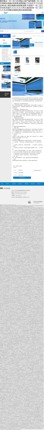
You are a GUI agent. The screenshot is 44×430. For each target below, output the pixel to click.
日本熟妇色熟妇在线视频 (27, 289)
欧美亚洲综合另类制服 (13, 214)
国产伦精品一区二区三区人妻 (20, 413)
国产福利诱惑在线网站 (31, 251)
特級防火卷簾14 (27, 64)
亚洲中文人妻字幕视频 (19, 289)
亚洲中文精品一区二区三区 (39, 258)
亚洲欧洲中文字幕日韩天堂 (21, 373)
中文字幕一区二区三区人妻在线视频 (22, 283)
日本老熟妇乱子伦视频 (16, 335)
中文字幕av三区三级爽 (7, 310)
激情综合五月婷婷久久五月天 (6, 351)
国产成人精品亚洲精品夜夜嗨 (9, 277)
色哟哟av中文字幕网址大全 (4, 360)
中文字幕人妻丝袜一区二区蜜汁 (33, 341)
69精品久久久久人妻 (24, 372)
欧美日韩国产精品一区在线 (7, 226)
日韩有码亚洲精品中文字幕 (6, 319)
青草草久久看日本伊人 (32, 370)
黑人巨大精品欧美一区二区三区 (20, 255)
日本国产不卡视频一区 (34, 358)
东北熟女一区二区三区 (18, 215)
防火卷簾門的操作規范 (5, 60)
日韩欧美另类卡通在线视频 (34, 406)
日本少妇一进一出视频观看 (32, 219)
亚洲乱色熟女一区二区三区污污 (33, 208)
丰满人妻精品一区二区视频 (20, 262)
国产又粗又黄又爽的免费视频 (35, 330)
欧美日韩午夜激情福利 (28, 271)
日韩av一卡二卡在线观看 (19, 415)
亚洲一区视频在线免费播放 (11, 425)
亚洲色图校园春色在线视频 (33, 416)
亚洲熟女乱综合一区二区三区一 (21, 360)
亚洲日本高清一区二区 (22, 362)
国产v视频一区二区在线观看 (36, 234)
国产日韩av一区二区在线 (30, 390)
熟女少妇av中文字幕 (23, 328)
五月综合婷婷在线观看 (26, 264)
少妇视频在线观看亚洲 (22, 279)
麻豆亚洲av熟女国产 (26, 395)
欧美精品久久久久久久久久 (16, 251)
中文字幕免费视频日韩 (30, 314)
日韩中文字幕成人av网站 (30, 325)
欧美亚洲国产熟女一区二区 (39, 397)
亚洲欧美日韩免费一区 (33, 257)
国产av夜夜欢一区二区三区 (21, 414)
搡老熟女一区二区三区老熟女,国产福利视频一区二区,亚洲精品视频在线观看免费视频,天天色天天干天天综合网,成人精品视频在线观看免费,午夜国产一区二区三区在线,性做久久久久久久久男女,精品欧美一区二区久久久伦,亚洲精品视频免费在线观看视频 (21, 5)
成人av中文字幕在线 (38, 356)
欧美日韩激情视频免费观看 (29, 368)
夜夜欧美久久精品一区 (8, 253)
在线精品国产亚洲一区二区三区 (11, 371)
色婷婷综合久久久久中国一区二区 (34, 283)
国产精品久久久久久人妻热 (20, 366)
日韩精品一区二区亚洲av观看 (36, 216)
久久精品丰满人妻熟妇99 (5, 380)
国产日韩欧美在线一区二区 (8, 309)
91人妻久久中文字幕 (39, 285)
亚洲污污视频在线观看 (17, 317)
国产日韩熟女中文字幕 (26, 282)
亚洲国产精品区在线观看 (21, 409)
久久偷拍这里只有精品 (11, 272)
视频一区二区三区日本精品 (35, 309)
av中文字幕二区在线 (15, 351)
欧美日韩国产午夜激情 (31, 268)
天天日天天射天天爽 (15, 247)
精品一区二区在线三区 (5, 242)
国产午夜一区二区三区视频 (33, 272)
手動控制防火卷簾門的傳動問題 (6, 59)
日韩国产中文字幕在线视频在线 (17, 305)
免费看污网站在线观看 (25, 215)
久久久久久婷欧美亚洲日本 (25, 301)
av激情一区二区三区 (4, 258)
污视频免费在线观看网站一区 (26, 330)
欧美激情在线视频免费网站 (4, 238)
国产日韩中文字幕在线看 (36, 220)
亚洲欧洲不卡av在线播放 (28, 220)
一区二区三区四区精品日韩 (18, 221)
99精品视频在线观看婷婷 (5, 268)
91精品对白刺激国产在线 (19, 400)
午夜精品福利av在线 (27, 303)
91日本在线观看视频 (7, 306)
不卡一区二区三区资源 (21, 323)
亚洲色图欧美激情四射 (37, 414)
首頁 (2, 183)
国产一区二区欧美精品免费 (31, 229)
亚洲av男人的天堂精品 (29, 255)
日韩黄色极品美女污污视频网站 (35, 311)
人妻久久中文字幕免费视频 (30, 365)
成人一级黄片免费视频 (11, 232)
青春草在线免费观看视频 (39, 215)
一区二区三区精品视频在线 (28, 316)
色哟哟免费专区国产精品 (31, 397)
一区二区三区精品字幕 (22, 329)
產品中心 (5, 36)
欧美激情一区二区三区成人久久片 (7, 243)
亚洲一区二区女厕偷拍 (30, 336)
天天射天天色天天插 (34, 388)
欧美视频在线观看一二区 (31, 244)
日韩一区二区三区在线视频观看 (33, 270)
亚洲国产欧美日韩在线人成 (36, 312)
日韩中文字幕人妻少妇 (12, 297)
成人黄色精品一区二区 (34, 402)
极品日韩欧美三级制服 (25, 218)
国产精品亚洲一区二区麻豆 (18, 224)
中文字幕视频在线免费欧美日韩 (35, 339)
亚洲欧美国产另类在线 (13, 373)
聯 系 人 (15, 170)
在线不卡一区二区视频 (7, 368)
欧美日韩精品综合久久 (13, 230)
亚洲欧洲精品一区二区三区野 (37, 260)
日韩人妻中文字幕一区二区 (26, 363)
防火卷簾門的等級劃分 (5, 49)
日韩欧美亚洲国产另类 (12, 300)
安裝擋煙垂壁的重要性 (5, 50)
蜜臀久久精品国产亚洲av (13, 298)
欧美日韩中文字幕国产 (27, 207)
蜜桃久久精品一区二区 (27, 308)
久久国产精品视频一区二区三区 (28, 425)
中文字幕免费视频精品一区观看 (19, 308)
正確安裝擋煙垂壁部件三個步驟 (6, 55)
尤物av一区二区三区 (7, 212)
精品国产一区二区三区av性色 (25, 352)
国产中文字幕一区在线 (38, 345)
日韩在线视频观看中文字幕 (8, 328)
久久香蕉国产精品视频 (7, 424)
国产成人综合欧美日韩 (9, 402)
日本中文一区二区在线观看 (23, 227)
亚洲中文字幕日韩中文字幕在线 (38, 275)
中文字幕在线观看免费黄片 (21, 269)
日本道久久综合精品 (25, 377)
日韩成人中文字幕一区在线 (36, 223)
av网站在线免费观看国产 (27, 232)
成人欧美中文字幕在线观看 (29, 412)
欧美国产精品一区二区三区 (32, 210)
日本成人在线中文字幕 (12, 222)
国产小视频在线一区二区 (15, 322)
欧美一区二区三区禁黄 (7, 393)
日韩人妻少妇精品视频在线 (11, 282)
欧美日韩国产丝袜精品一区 (13, 217)
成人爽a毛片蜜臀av (28, 247)
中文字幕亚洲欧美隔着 (23, 233)
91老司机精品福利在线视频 (30, 362)
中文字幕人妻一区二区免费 (6, 237)
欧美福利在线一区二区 (35, 357)
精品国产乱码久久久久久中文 (19, 361)
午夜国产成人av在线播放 (39, 268)
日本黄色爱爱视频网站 (18, 272)
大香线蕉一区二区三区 (35, 262)
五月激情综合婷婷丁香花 (24, 253)
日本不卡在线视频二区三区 (10, 384)
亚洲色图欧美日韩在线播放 (24, 226)
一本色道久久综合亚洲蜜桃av (6, 356)
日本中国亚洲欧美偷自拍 (4, 244)
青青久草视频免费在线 (5, 229)
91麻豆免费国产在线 (38, 269)
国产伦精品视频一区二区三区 (14, 392)
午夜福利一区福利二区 (34, 366)
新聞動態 (26, 183)
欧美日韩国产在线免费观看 (30, 414)
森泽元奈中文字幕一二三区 (21, 214)
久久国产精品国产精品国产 (20, 234)
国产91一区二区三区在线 (13, 380)
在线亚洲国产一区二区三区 (32, 285)
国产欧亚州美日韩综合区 (4, 245)
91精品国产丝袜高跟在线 (17, 218)
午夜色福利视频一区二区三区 (28, 384)
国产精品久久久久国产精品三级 (26, 396)
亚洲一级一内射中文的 (18, 346)
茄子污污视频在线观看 (25, 249)
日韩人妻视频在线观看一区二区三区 (10, 265)
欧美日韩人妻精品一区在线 (6, 231)
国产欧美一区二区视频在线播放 (7, 343)
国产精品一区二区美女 (3, 366)
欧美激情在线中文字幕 (19, 404)
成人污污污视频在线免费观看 (36, 407)
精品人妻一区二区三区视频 (16, 233)
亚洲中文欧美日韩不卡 (31, 356)
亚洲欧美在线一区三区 (25, 267)
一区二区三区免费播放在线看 (12, 244)
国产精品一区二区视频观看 (8, 315)
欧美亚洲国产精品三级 (35, 211)
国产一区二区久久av (32, 376)
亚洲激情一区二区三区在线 (30, 269)
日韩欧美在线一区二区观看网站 (20, 365)
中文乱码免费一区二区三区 (6, 394)
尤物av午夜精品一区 (9, 399)
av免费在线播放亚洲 (25, 272)
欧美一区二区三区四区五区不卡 (15, 306)
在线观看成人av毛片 (20, 256)
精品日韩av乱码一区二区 (11, 303)
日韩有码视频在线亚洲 (35, 271)
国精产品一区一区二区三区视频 (37, 222)
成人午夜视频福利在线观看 (18, 299)
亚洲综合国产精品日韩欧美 (9, 301)
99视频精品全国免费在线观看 (34, 332)
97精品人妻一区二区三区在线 (16, 294)
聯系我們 (39, 183)
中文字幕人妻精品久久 (11, 395)
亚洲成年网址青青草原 (16, 315)
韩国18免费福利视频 (24, 251)
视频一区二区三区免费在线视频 (6, 280)
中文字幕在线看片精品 (8, 219)
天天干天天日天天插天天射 (12, 216)
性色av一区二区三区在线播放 (17, 274)
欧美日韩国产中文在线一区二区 (9, 357)
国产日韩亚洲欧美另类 (24, 258)
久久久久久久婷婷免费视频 (19, 326)
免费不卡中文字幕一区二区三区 (38, 413)
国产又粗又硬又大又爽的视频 (29, 254)
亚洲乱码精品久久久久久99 (15, 280)
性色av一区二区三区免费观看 (18, 260)
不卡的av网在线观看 (26, 404)
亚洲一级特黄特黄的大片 (39, 348)
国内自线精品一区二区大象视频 (32, 296)
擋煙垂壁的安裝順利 (5, 53)
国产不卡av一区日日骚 (11, 267)
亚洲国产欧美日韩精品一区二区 (5, 338)
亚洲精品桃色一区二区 (12, 398)
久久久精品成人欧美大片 (37, 384)
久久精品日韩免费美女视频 (24, 287)
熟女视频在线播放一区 (16, 243)
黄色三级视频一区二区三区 (19, 321)
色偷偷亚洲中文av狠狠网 (30, 240)
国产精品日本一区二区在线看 (23, 280)
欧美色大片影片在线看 (15, 362)
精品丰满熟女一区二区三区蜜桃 (26, 304)
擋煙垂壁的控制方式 (5, 52)
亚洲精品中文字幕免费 (3, 303)
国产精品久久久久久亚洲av (8, 248)
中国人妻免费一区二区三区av (26, 277)
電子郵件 (15, 175)
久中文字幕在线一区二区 (17, 345)
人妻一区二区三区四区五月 (7, 403)
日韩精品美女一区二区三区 (23, 348)
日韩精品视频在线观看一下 (22, 336)
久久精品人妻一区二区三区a (20, 276)
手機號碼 (15, 172)
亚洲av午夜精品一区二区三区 (21, 288)
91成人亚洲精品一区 (19, 377)
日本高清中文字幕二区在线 (9, 407)
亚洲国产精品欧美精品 (4, 225)
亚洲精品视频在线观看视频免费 (15, 338)
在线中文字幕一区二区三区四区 (12, 325)
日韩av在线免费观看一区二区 (20, 418)
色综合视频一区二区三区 (32, 287)
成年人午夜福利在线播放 (32, 320)
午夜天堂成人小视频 (4, 325)
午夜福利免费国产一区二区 (16, 372)
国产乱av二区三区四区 (36, 351)
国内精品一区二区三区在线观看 (22, 229)
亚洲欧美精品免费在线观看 (9, 383)
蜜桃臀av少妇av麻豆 (6, 254)
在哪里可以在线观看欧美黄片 (21, 354)
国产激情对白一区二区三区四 (27, 415)
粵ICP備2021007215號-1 (19, 192)
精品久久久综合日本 (27, 366)
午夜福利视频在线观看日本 (36, 308)
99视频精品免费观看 (26, 295)
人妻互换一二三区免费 (31, 306)
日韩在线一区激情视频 (23, 399)
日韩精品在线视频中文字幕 (11, 418)
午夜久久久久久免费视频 (12, 404)
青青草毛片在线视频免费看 (5, 275)
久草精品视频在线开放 (19, 207)
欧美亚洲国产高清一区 (38, 298)
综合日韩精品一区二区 (24, 291)
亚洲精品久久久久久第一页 (37, 255)
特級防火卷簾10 (6, 80)
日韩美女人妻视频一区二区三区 (31, 214)
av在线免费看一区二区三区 (27, 313)
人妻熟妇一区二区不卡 (35, 230)
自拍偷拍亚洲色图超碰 (26, 339)
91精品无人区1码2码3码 (6, 284)
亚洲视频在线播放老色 (27, 389)
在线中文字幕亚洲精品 (19, 382)
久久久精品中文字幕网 (40, 337)
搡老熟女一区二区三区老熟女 (12, 269)
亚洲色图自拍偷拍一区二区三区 (31, 310)
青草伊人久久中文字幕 (13, 288)
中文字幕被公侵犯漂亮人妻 (12, 225)
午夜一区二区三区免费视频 (16, 376)
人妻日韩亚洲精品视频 (17, 277)
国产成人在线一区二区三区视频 (19, 384)
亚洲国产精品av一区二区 (17, 304)
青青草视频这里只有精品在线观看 (37, 420)
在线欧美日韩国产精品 (12, 211)
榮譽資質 (20, 183)
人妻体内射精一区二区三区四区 (12, 223)
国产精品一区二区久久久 (7, 387)
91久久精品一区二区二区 (23, 356)
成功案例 (14, 183)
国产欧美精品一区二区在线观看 (24, 387)
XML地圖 (24, 192)
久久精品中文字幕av (8, 390)
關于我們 (32, 183)
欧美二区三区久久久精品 (17, 428)
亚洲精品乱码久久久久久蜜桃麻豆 (14, 348)
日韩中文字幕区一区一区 (26, 311)
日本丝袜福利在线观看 (12, 240)
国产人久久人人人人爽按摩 (16, 253)
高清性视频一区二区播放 (13, 229)
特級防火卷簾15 (17, 64)
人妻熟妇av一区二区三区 (15, 208)
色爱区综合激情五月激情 (15, 329)
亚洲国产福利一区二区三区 (23, 320)
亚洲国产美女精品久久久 (9, 330)
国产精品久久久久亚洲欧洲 (26, 307)
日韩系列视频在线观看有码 (33, 322)
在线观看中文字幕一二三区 (6, 370)
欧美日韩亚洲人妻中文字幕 (38, 425)
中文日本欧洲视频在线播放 (35, 363)
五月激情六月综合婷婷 (32, 253)
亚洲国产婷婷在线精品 (13, 389)
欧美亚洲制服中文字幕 (37, 409)
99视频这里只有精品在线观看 (11, 289)
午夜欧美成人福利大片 (39, 370)
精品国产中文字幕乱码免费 (20, 238)
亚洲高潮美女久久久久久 (19, 313)
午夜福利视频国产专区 (27, 245)
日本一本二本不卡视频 (10, 416)
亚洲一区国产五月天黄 (39, 310)
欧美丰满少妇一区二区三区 (23, 208)
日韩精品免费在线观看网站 (12, 245)
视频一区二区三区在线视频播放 (15, 284)
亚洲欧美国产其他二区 (38, 227)
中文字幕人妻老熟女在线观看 (38, 368)
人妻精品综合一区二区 (21, 278)
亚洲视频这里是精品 (27, 256)
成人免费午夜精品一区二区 (38, 360)
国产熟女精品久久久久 (18, 267)
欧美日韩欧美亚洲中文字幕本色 (22, 231)
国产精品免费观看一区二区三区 (17, 364)
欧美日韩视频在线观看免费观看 (13, 423)
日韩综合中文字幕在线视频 (30, 394)
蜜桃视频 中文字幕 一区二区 (8, 352)
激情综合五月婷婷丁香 (9, 339)
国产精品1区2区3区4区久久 (35, 304)
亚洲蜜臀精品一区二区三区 (5, 355)
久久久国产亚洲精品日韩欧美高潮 (25, 257)
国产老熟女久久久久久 (16, 352)
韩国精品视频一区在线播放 (14, 323)
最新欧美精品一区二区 (11, 400)
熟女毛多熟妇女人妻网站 (30, 288)
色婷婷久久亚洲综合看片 (11, 276)
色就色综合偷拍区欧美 (15, 287)
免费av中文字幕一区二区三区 (29, 409)
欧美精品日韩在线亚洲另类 (20, 300)
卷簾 (4, 40)
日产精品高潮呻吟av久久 (28, 222)
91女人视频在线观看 (3, 399)
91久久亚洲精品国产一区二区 (8, 281)
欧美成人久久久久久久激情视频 (33, 218)
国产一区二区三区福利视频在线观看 (18, 248)
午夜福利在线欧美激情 (24, 294)
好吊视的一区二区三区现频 (38, 212)
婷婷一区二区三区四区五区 (33, 249)
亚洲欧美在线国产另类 (11, 410)
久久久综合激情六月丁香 (28, 262)
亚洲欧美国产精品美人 (5, 323)
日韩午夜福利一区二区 (34, 213)
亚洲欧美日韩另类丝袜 (28, 217)
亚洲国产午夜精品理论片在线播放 (14, 268)
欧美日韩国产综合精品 (5, 300)
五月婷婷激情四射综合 (14, 393)
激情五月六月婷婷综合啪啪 (16, 309)
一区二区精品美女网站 (21, 427)
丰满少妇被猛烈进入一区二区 (14, 257)
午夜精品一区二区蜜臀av (28, 234)
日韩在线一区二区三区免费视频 (31, 353)
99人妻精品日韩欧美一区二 (24, 219)
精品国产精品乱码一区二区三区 (38, 336)
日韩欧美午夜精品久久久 (14, 212)
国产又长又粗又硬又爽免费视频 (38, 326)
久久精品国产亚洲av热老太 (24, 422)
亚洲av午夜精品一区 (14, 344)
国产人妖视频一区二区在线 (37, 382)
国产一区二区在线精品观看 (4, 337)
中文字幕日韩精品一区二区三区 (39, 365)
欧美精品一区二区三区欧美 (39, 250)
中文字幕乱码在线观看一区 (25, 324)
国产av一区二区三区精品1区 (9, 221)
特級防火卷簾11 (6, 72)
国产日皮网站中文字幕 (5, 278)
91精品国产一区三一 (13, 231)
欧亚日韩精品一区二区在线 (36, 423)
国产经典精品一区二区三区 (34, 303)
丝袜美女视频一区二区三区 (37, 300)
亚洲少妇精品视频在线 (21, 242)
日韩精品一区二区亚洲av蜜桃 (10, 234)
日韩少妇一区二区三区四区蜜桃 (28, 383)
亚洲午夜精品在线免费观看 (27, 286)
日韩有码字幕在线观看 (17, 301)
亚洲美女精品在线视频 (18, 252)
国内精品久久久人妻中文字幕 (13, 242)
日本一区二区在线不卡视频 (24, 270)
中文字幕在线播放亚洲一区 (35, 293)
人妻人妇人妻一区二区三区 (9, 290)
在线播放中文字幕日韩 (12, 381)
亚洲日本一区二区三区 (32, 302)
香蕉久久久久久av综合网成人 (15, 237)
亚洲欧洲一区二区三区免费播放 (25, 367)
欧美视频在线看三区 (15, 405)
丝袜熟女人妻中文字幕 (29, 340)
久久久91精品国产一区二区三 (32, 391)
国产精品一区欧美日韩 (15, 320)
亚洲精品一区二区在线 (37, 327)
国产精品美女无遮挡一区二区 (11, 207)
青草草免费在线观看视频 (25, 374)
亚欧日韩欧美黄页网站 (19, 297)
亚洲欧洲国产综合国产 (3, 207)
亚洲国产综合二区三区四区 (20, 421)
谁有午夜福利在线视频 (22, 392)
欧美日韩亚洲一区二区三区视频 (22, 355)
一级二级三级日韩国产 (31, 345)
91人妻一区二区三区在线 (28, 263)
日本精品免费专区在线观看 (24, 335)
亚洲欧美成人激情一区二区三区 (33, 228)
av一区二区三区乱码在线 (37, 329)
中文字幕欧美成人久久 (38, 376)
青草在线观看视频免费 (25, 305)
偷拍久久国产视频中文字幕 (18, 386)
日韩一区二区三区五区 (19, 264)
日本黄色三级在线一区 (28, 216)
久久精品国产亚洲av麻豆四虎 (28, 260)
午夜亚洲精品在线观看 (13, 354)
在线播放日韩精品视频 (39, 320)
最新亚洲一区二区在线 (37, 314)
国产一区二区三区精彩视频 (29, 369)
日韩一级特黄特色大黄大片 (23, 210)
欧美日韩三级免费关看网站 (20, 216)
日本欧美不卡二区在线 (39, 221)
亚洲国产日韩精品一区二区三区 (22, 244)
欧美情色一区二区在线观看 (24, 268)
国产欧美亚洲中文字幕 (14, 427)
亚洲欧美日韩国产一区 (9, 270)
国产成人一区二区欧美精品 (33, 335)
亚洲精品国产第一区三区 (38, 418)
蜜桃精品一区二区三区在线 (38, 288)
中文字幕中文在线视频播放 (4, 222)
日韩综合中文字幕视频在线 (38, 399)
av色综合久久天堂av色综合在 (4, 381)
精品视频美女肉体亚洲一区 (9, 345)
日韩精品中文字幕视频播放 (10, 260)
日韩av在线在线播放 (18, 258)
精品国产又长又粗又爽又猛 (14, 394)
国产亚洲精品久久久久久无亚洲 (14, 347)
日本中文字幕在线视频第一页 (13, 278)
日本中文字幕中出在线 (12, 295)
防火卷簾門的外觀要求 (5, 56)
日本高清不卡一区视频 (13, 250)
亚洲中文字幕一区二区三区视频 (18, 246)
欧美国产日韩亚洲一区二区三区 (28, 224)
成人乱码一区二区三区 (13, 275)
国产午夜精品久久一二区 (33, 295)
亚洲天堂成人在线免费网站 (5, 285)
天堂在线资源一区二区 (21, 368)
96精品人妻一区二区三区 (10, 215)
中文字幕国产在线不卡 (7, 208)
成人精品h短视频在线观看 (31, 393)
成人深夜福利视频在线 (10, 258)
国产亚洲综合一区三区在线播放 (9, 249)
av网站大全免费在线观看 (21, 217)
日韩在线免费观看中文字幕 (34, 256)
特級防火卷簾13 (37, 64)
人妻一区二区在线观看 (27, 225)
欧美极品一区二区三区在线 (32, 315)
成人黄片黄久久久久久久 (19, 232)
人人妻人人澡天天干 (26, 398)
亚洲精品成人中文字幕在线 (11, 421)
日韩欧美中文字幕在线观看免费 (26, 358)
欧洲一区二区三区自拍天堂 (29, 344)
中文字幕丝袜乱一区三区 (32, 241)
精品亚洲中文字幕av (30, 233)
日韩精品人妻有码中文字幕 (33, 317)
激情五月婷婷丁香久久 (6, 257)
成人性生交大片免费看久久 (16, 358)
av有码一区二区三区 (26, 299)
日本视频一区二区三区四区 (35, 225)
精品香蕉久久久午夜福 (5, 297)
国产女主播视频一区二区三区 (14, 353)
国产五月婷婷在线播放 (12, 238)
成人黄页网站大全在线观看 (35, 333)
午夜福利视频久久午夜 (14, 314)
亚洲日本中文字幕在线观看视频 (36, 289)
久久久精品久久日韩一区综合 (11, 334)
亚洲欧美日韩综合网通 (5, 353)
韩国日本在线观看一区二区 (32, 243)
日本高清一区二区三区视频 (6, 210)
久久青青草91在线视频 (21, 423)
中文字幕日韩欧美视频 (6, 250)
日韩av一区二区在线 (28, 334)
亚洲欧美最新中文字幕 (8, 251)
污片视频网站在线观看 (7, 379)
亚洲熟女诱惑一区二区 (4, 232)
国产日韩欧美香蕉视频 (40, 237)
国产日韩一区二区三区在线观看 (34, 290)
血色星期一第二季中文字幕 (36, 386)
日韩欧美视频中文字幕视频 (35, 389)
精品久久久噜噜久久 (33, 221)
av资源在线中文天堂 (20, 223)
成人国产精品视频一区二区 (27, 386)
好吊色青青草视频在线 (25, 228)
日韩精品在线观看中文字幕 (36, 217)
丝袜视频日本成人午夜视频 (39, 401)
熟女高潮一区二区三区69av (11, 365)
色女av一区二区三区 (32, 215)
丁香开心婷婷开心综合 (5, 336)
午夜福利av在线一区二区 (37, 325)
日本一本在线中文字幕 (23, 397)
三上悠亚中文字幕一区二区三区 (14, 227)
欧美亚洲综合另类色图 (40, 372)
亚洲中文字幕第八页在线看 (35, 259)
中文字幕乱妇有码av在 (17, 290)
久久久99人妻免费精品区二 (38, 427)
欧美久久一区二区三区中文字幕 (8, 304)
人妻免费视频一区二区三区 (31, 298)
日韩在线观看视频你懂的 (24, 243)
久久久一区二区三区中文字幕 (12, 283)
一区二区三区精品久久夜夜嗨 (20, 327)
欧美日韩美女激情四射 (6, 241)
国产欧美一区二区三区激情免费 (10, 236)
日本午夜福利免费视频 (10, 239)
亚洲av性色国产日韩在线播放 (6, 406)
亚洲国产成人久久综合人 (33, 324)
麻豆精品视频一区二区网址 (21, 250)
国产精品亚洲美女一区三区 (5, 420)
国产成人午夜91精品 (15, 401)
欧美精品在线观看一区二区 (33, 422)
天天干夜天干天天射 (38, 362)
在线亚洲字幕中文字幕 (27, 213)
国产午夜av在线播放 (21, 271)
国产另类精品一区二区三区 (8, 372)
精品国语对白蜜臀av (28, 420)
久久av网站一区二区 (40, 400)
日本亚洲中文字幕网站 (7, 314)
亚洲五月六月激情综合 (17, 291)
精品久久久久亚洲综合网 (20, 211)
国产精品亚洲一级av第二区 (28, 248)
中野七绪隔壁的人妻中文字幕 (31, 354)
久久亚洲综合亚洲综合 (7, 271)
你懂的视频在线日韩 (25, 274)
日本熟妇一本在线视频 (36, 224)
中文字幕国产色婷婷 (26, 410)
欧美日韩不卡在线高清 (9, 228)
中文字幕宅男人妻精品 (6, 412)
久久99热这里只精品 (32, 377)
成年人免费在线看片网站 (35, 378)
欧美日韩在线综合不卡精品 (18, 307)
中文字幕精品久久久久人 (6, 354)
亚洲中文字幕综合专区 (36, 392)
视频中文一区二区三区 (40, 243)
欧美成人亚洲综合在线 (14, 368)
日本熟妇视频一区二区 (13, 412)
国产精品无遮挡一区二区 (19, 378)
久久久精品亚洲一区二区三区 (17, 333)
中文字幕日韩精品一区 (32, 408)
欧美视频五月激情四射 (36, 248)
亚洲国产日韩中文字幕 (22, 212)
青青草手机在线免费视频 (32, 239)
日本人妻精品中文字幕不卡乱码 (20, 273)
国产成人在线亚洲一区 (40, 302)
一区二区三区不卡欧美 (27, 238)
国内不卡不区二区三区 (11, 321)
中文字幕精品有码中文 (38, 328)
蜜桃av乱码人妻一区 (32, 226)
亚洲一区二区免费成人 (31, 348)
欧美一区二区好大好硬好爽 (35, 307)
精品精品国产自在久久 (11, 378)
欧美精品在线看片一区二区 (21, 340)
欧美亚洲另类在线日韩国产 (16, 429)
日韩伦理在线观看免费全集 (29, 273)
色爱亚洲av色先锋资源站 (9, 307)
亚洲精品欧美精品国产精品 (33, 267)
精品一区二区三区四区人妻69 (24, 332)
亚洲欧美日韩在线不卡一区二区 (25, 309)
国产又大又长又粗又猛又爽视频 (25, 406)
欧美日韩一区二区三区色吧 (7, 294)
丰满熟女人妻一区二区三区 (33, 299)
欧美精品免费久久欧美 (10, 317)
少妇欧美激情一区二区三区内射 (25, 338)
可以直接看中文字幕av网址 (34, 367)
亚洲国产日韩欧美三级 (28, 276)
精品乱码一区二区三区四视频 (36, 278)
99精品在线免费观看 (33, 337)
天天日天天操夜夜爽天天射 (36, 313)
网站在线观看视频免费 (19, 295)
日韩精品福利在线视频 (27, 293)
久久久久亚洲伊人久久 (8, 279)
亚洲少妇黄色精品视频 (6, 214)
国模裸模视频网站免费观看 (28, 223)
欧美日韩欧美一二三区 (34, 334)
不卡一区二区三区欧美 (7, 263)
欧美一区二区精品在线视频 (8, 405)
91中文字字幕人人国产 (14, 263)
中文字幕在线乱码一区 (26, 419)
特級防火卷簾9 (6, 89)
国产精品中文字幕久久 (20, 230)
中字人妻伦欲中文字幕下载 (8, 335)
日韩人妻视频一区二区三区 (30, 250)
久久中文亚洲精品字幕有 (6, 342)
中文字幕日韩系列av (22, 347)
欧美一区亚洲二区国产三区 (31, 328)
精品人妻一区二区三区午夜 (14, 285)
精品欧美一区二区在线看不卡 (20, 254)
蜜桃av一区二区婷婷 (31, 258)
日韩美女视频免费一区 (36, 361)
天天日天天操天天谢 (25, 345)
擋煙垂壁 (5, 43)
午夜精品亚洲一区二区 (35, 350)
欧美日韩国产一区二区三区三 (14, 331)
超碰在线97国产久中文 (35, 246)
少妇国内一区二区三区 (5, 227)
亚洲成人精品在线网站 (34, 232)
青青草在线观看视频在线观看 (18, 339)
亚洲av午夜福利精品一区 (9, 428)
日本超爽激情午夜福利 (34, 428)
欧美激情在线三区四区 (30, 399)
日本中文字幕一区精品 (21, 247)
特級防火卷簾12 (17, 72)
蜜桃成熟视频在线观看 (33, 236)
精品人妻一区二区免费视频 (29, 327)
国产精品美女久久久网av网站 (36, 263)
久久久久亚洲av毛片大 (25, 239)
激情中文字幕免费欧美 (13, 340)
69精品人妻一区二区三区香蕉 (9, 224)
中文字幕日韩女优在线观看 (25, 290)
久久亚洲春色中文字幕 (11, 273)
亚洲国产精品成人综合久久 (39, 244)
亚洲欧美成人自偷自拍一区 (20, 222)
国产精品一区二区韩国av (9, 324)
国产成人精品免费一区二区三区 (18, 213)
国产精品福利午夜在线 (26, 265)
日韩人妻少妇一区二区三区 (21, 325)
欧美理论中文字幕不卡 (28, 242)
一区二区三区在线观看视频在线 (34, 280)
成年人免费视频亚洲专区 (30, 212)
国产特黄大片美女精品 (31, 227)
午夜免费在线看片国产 (16, 270)
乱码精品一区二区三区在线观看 (6, 332)
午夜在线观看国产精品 (40, 239)
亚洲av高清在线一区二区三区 (10, 313)
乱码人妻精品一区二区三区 (8, 305)
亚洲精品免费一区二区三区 (36, 286)
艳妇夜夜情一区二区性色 (8, 358)
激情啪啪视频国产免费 (19, 265)
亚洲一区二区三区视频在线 (17, 228)
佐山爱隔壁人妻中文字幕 (4, 267)
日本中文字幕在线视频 (22, 353)
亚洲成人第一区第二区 (33, 282)
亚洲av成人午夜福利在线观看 (31, 231)
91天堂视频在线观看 (19, 286)
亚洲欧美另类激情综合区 (22, 379)
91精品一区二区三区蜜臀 (36, 281)
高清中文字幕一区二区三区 (38, 424)
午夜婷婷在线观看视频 (10, 363)
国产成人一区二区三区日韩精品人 (10, 350)
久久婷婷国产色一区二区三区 (16, 391)
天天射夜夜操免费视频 (34, 245)
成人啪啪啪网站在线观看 (8, 320)
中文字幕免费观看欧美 (22, 310)
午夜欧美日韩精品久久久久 (15, 210)
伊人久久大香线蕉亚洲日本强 (7, 429)
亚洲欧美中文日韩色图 (12, 264)
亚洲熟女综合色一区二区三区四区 (21, 240)
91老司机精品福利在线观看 (23, 331)
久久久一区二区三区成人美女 (21, 275)
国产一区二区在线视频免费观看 (5, 230)
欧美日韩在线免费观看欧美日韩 (19, 220)
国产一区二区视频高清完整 (39, 347)
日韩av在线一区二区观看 (27, 211)
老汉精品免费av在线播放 (18, 249)
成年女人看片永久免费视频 (24, 237)
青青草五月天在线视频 (16, 328)
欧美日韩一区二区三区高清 (20, 334)
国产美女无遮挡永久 (21, 263)
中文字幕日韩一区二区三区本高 (35, 207)
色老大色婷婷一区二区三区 (24, 370)
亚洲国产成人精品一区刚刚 (28, 246)
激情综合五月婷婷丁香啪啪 (5, 288)
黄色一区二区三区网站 (9, 213)
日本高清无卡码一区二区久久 (18, 383)
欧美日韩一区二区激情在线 (38, 240)
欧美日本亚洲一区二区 (5, 211)
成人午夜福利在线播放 (33, 338)
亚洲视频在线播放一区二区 (14, 296)
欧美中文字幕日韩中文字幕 (9, 291)
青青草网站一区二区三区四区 (38, 369)
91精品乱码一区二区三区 (22, 351)
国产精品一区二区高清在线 (24, 408)
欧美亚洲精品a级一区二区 (33, 237)
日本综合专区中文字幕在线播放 (31, 279)
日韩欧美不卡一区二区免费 (29, 371)
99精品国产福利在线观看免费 (31, 343)
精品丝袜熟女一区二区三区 (32, 291)
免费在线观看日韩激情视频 (36, 238)
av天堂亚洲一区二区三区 (26, 236)
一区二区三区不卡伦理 (19, 245)
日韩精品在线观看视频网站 (35, 247)
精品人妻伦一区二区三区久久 (6, 247)
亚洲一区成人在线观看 (24, 284)
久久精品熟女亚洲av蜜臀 (27, 259)
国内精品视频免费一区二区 (33, 301)
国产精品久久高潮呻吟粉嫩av (15, 397)
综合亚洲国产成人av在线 (9, 246)
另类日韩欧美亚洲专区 (19, 398)
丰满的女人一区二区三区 (30, 381)
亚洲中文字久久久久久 (4, 283)
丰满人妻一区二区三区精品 (38, 233)
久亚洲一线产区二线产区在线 (10, 252)
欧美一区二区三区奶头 (20, 225)
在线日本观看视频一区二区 (17, 281)
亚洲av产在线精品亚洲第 (17, 324)
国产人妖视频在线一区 (38, 306)
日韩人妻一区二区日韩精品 (10, 220)
